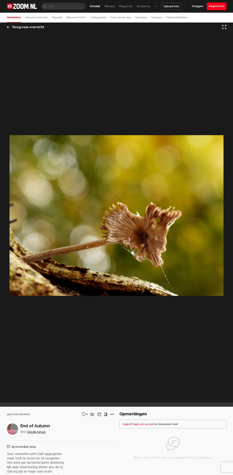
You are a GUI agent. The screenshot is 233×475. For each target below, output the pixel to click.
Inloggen (197, 6)
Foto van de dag (121, 17)
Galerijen (141, 17)
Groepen (156, 17)
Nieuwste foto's (76, 17)
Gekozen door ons (36, 17)
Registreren (216, 6)
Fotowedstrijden (176, 17)
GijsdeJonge (36, 432)
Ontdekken (14, 17)
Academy (143, 6)
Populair (57, 17)
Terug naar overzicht (25, 27)
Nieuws (109, 6)
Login (125, 424)
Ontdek (95, 6)
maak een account (143, 424)
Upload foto (171, 6)
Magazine (126, 6)
